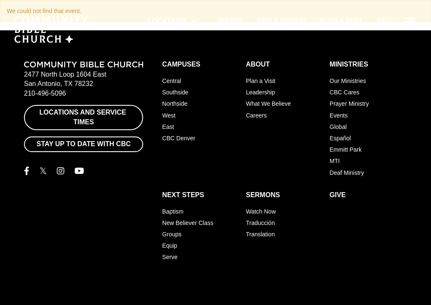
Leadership (260, 92)
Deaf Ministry (347, 172)
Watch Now (261, 211)
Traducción (260, 222)
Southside (175, 92)
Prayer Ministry (349, 103)
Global (338, 126)
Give (385, 20)
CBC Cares (344, 92)
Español (340, 138)
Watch (230, 20)
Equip (169, 245)
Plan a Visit (341, 20)
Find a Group (281, 20)
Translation (260, 234)
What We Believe (268, 103)
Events (339, 115)
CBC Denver (178, 138)
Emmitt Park (346, 149)
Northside (174, 103)
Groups (171, 234)
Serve (170, 257)
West (169, 115)
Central (171, 81)
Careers (256, 115)
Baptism (173, 211)
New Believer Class (187, 222)
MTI (335, 161)
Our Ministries (348, 81)
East (168, 126)
